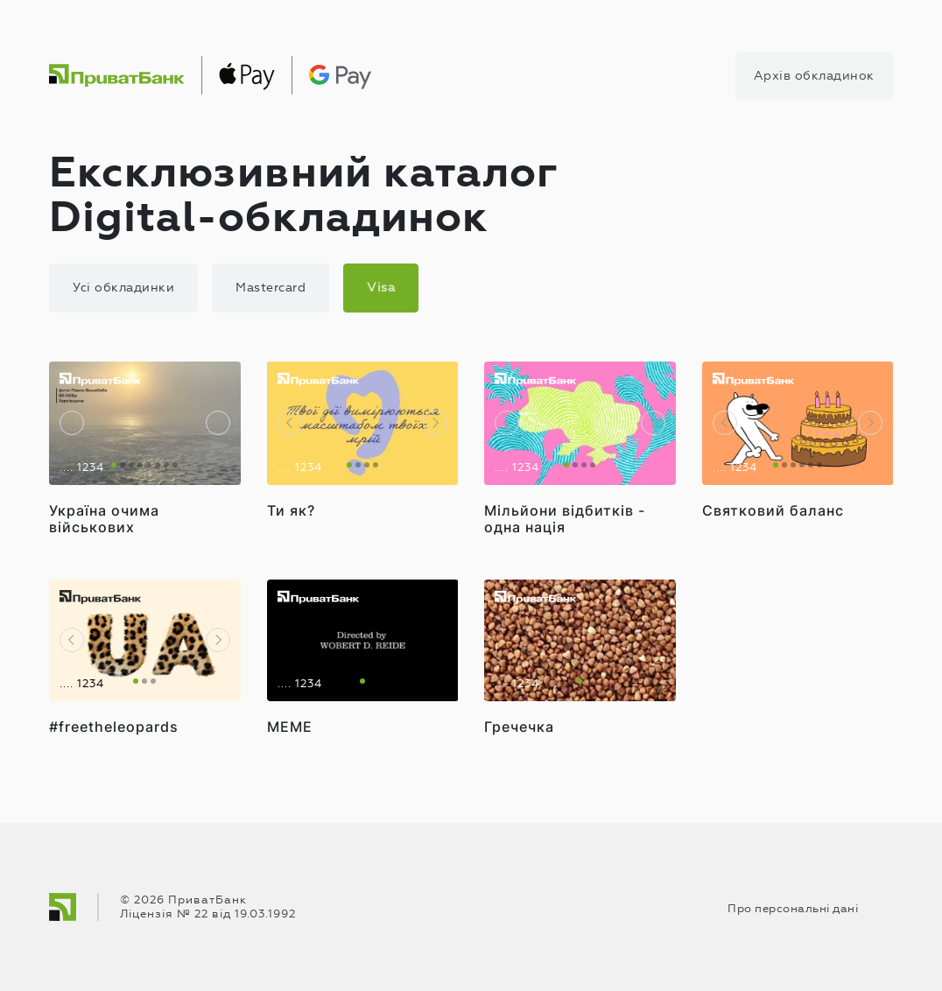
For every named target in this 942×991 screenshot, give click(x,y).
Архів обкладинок (814, 75)
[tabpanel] (145, 423)
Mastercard (271, 287)
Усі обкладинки (123, 287)
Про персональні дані (793, 909)
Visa (381, 287)
